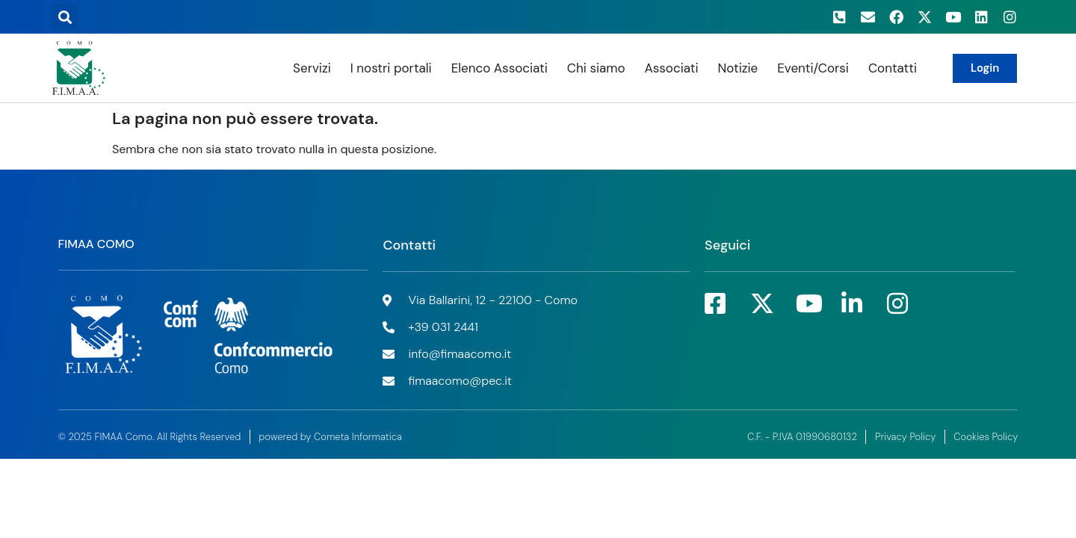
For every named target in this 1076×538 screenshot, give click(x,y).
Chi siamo (596, 68)
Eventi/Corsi (813, 68)
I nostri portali (391, 68)
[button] (64, 16)
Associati (671, 68)
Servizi (312, 68)
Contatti (892, 68)
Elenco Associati (499, 68)
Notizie (737, 68)
